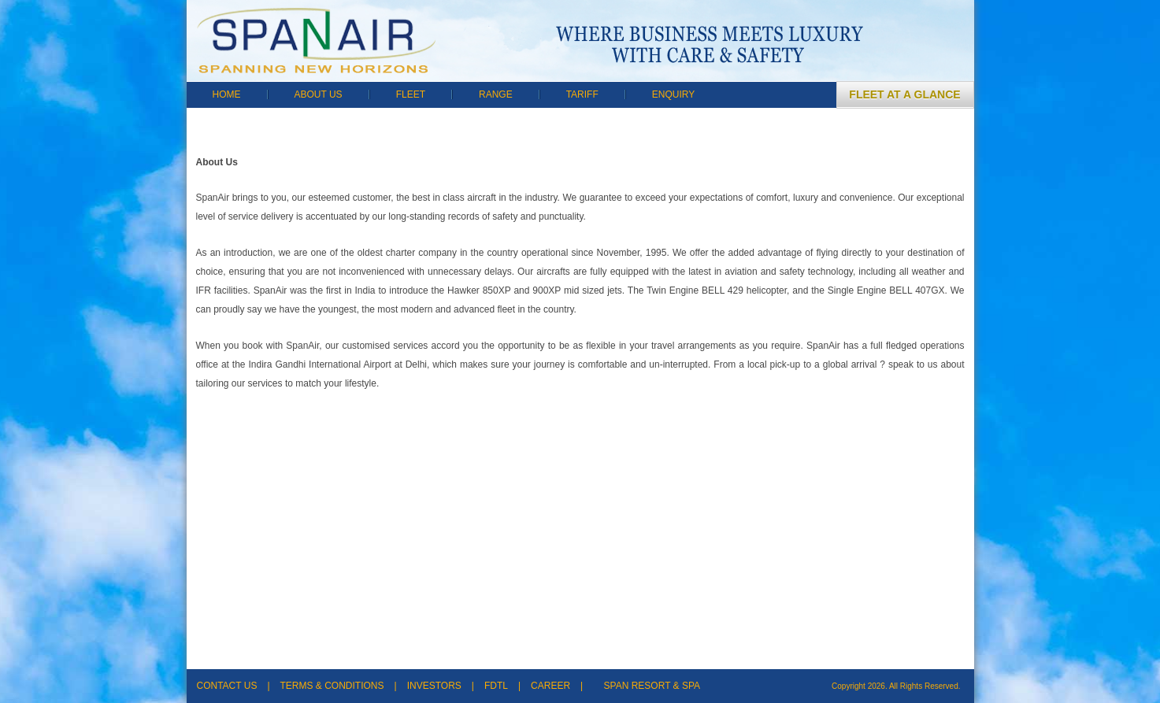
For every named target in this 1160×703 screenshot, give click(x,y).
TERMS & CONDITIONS (332, 685)
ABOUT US (319, 94)
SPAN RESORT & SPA (652, 685)
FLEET (410, 94)
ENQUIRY (673, 94)
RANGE (496, 94)
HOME (227, 94)
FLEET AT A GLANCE (904, 94)
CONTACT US (227, 685)
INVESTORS (434, 685)
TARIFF (582, 94)
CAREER (550, 685)
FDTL (496, 685)
